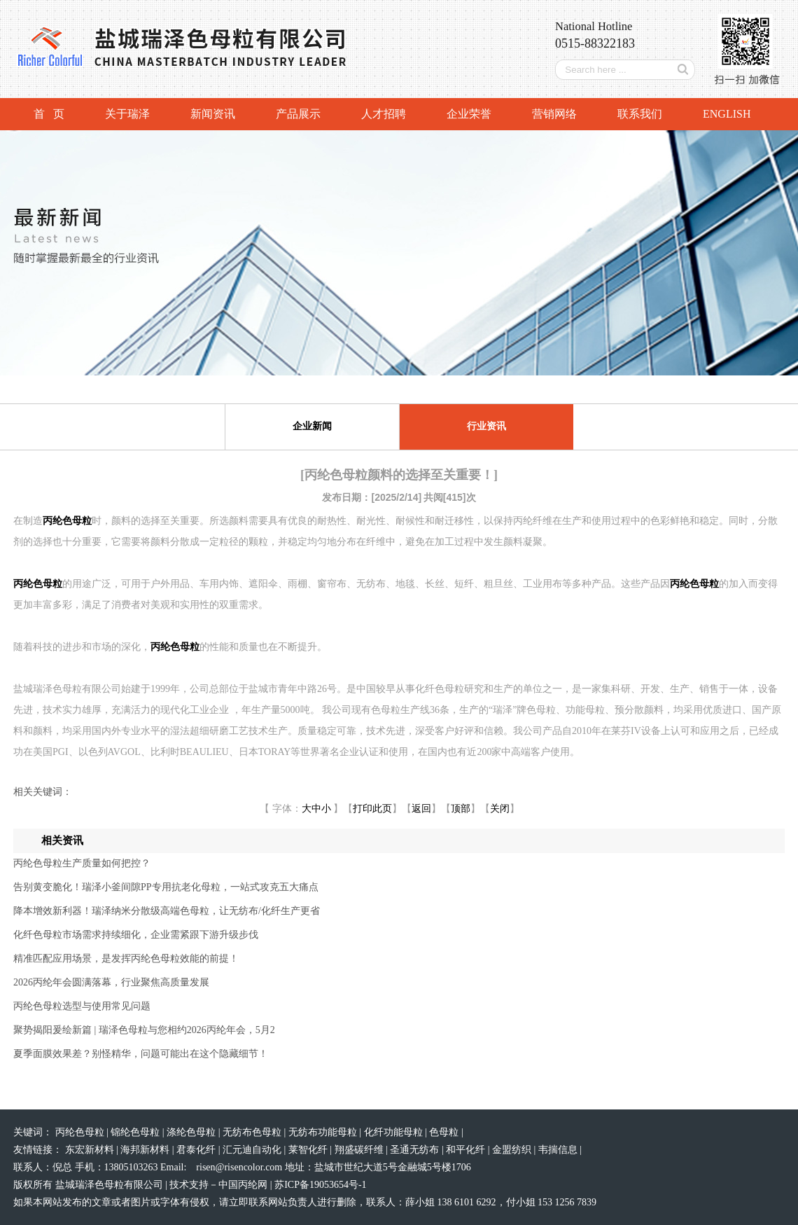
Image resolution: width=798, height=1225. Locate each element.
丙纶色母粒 (81, 1132)
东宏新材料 (91, 1149)
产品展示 (298, 114)
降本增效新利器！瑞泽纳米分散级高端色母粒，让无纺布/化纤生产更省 (166, 911)
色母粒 (445, 1132)
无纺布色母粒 (253, 1132)
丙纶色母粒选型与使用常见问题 (81, 1006)
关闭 (500, 808)
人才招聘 (383, 114)
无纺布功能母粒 (324, 1132)
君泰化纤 (197, 1149)
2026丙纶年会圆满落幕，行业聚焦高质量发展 (111, 982)
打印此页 (372, 808)
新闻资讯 (212, 114)
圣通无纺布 (416, 1149)
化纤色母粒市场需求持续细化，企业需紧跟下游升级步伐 (135, 934)
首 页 (49, 114)
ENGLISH (726, 114)
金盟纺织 (513, 1149)
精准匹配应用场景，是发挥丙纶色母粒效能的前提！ (126, 958)
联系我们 (639, 114)
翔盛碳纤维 (360, 1149)
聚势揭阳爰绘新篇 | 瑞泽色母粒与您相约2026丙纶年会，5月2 (144, 1030)
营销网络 (554, 114)
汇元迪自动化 (253, 1149)
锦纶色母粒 (136, 1132)
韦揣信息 (559, 1149)
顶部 (460, 808)
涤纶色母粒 (192, 1132)
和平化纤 (467, 1149)
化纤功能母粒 (395, 1132)
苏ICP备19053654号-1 (320, 1184)
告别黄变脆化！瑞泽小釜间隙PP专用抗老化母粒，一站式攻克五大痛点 (165, 887)
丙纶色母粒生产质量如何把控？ (81, 863)
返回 (421, 808)
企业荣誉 (469, 114)
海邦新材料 (146, 1149)
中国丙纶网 (242, 1184)
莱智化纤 (309, 1149)
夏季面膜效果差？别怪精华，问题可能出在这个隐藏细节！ (140, 1053)
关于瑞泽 (127, 114)
